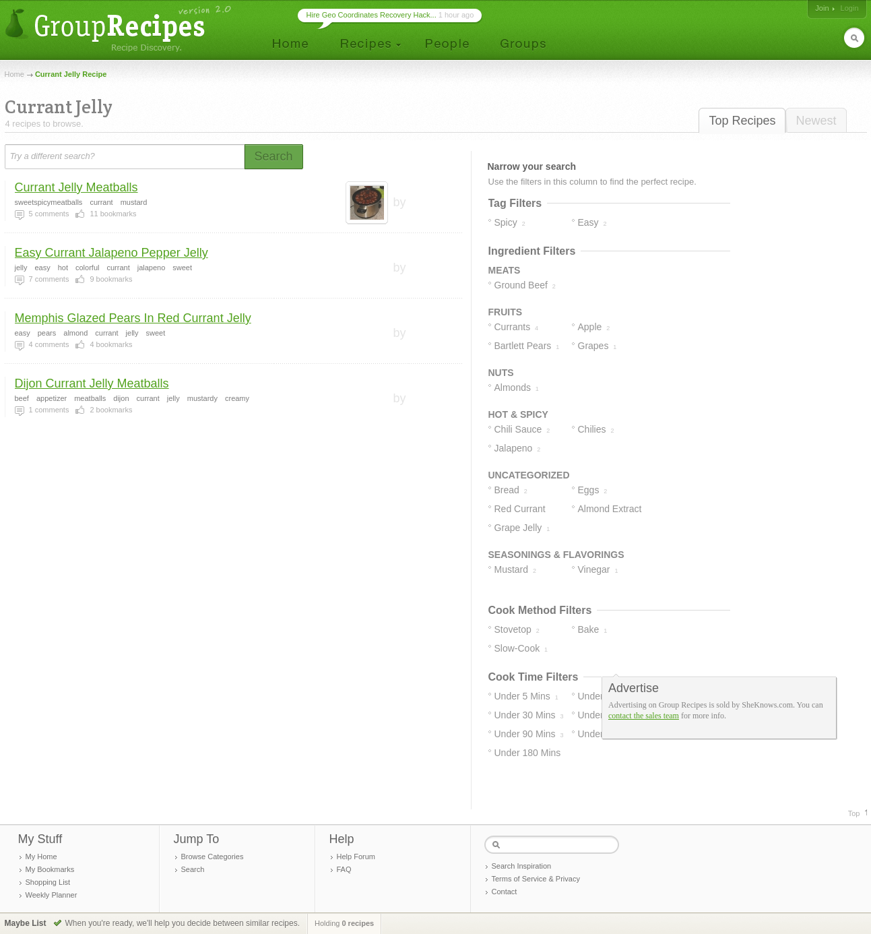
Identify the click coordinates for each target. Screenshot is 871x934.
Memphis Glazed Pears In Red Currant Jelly (133, 318)
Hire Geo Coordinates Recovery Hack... (372, 15)
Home (14, 74)
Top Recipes (742, 120)
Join (822, 8)
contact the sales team (643, 715)
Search (193, 869)
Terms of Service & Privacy (536, 879)
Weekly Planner (51, 895)
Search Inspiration (522, 866)
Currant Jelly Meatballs (76, 187)
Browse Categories (212, 856)
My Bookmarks (50, 869)
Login (850, 8)
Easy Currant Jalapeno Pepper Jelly (111, 252)
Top (854, 813)
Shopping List (48, 882)
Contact (504, 892)
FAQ (344, 869)
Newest (816, 120)
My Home (41, 856)
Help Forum (356, 856)
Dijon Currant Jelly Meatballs (92, 383)
